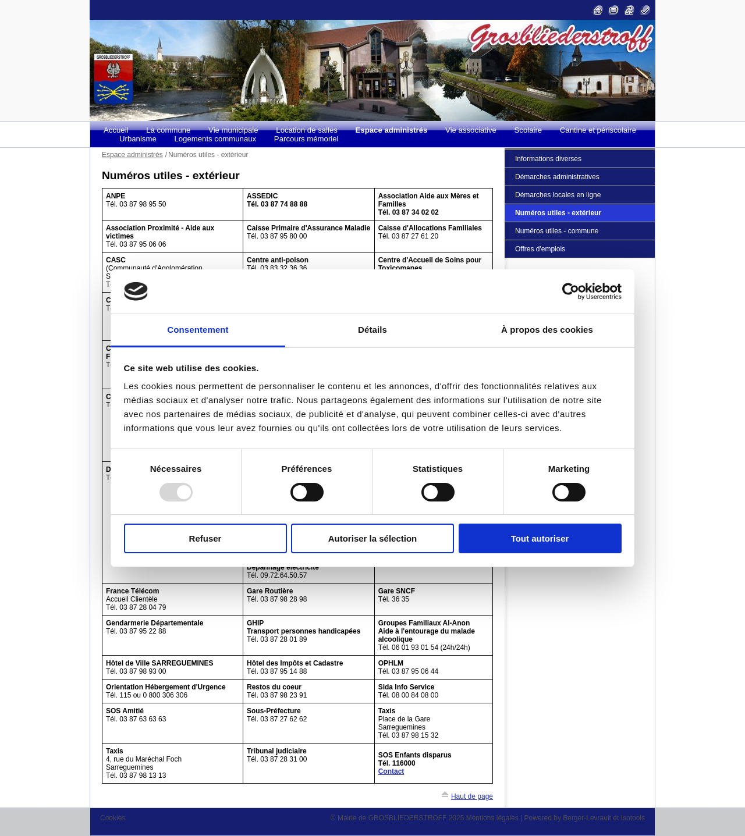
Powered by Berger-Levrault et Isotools (584, 818)
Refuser (205, 538)
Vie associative (470, 130)
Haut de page (472, 796)
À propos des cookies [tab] (547, 330)
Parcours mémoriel (306, 138)
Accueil (116, 130)
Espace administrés (392, 130)
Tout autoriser (540, 538)
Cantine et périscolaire (598, 130)
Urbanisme (138, 138)
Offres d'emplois (540, 249)
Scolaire (528, 130)
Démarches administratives (557, 177)
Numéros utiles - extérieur (558, 213)
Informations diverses (548, 159)
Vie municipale (233, 130)
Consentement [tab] (197, 330)
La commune (168, 130)
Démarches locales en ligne (558, 195)
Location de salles (307, 130)
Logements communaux (215, 138)
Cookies (112, 818)
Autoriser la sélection (372, 538)
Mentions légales (492, 818)
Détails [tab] (372, 330)
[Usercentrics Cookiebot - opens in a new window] (571, 291)
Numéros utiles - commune (556, 231)
